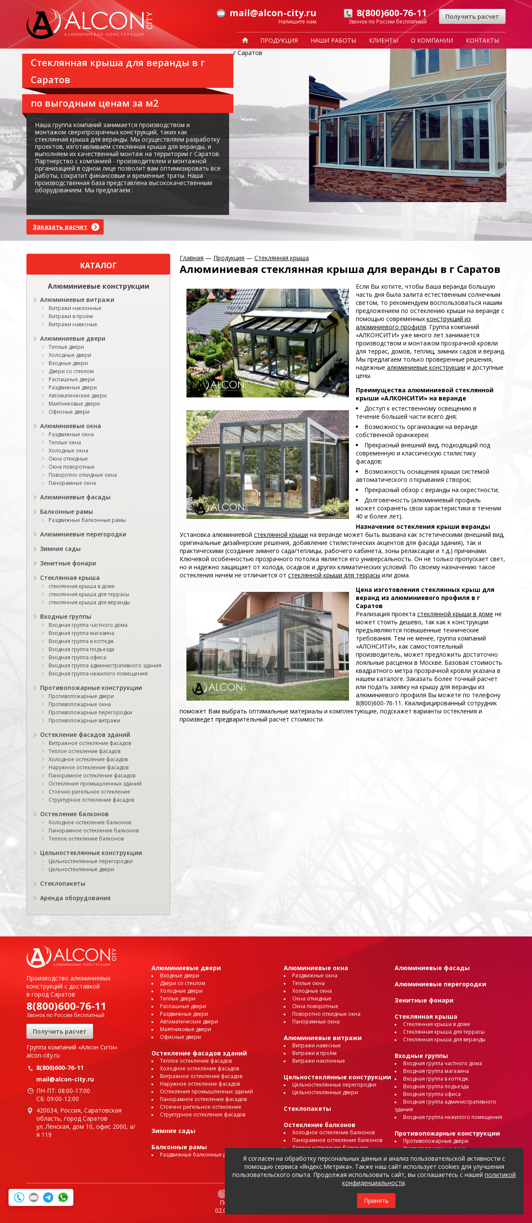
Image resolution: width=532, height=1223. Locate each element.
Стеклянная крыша (70, 578)
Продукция (279, 40)
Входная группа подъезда (81, 649)
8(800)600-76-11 (66, 1006)
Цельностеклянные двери (81, 869)
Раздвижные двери (73, 387)
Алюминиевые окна (70, 426)
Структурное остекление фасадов (91, 799)
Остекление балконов (74, 814)
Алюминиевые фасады (75, 497)
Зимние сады (60, 549)
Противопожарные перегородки (90, 712)
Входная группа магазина (81, 633)
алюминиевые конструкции (426, 367)
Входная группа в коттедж (81, 641)
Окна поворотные (72, 466)
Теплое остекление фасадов (84, 751)
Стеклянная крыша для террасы (444, 1031)
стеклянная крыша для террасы (89, 594)
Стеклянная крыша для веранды (444, 1039)
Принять (376, 1201)
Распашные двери (72, 379)
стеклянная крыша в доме (82, 586)
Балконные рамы (66, 511)
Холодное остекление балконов (90, 822)
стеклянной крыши (281, 534)
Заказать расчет (60, 227)
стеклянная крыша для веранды (89, 602)
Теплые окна (65, 442)
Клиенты (383, 40)
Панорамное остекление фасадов (92, 775)
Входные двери (68, 363)
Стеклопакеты (62, 883)
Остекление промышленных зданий (95, 783)
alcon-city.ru (43, 1055)
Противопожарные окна (80, 704)
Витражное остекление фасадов (90, 743)
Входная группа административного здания (105, 665)
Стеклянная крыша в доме (436, 1024)
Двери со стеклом (71, 371)
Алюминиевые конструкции (98, 286)
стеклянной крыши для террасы (334, 575)
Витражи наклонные (75, 308)
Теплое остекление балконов (86, 838)
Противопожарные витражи (84, 720)
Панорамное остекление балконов (94, 830)
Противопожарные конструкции (91, 688)
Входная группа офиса (77, 657)
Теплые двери (66, 347)
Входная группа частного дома (88, 625)
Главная (191, 258)
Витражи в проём (71, 316)
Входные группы (65, 616)
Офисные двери (69, 411)
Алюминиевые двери (72, 338)
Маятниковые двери (74, 403)
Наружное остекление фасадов (88, 767)
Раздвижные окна (71, 434)
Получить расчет (472, 16)
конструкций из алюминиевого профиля (413, 323)
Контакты (482, 40)
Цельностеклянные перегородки (91, 861)
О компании (432, 40)
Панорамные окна (72, 483)
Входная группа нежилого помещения (98, 673)
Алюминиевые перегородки (83, 534)
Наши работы (333, 40)
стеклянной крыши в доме (455, 614)
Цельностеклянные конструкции (91, 853)
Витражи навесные (73, 324)
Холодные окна (68, 450)
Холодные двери (70, 355)
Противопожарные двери (81, 696)
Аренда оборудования (75, 898)
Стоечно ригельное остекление (89, 791)
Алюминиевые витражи (77, 300)
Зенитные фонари (68, 563)
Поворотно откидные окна (83, 474)
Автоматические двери (78, 395)
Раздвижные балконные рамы (87, 520)
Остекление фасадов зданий (85, 734)
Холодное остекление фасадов (88, 759)
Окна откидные (68, 458)
